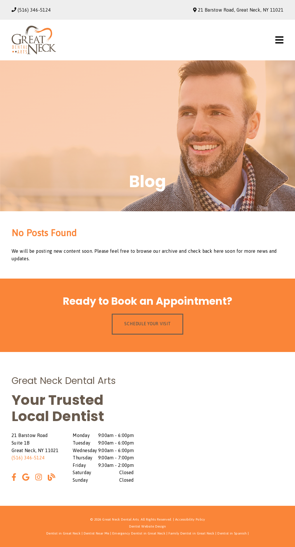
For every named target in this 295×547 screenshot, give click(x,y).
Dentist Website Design (147, 526)
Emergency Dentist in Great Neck (138, 533)
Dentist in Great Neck (63, 533)
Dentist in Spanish (232, 533)
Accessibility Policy (190, 519)
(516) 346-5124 (34, 9)
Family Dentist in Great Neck (191, 533)
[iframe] (222, 429)
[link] (34, 52)
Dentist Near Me (96, 533)
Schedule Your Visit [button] (147, 324)
